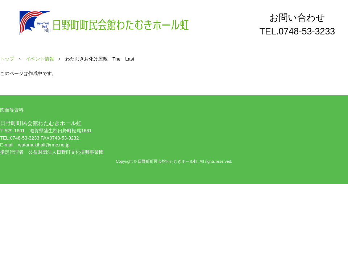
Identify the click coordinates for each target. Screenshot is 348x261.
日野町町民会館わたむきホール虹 (105, 23)
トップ (7, 59)
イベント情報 (40, 59)
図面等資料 (12, 110)
